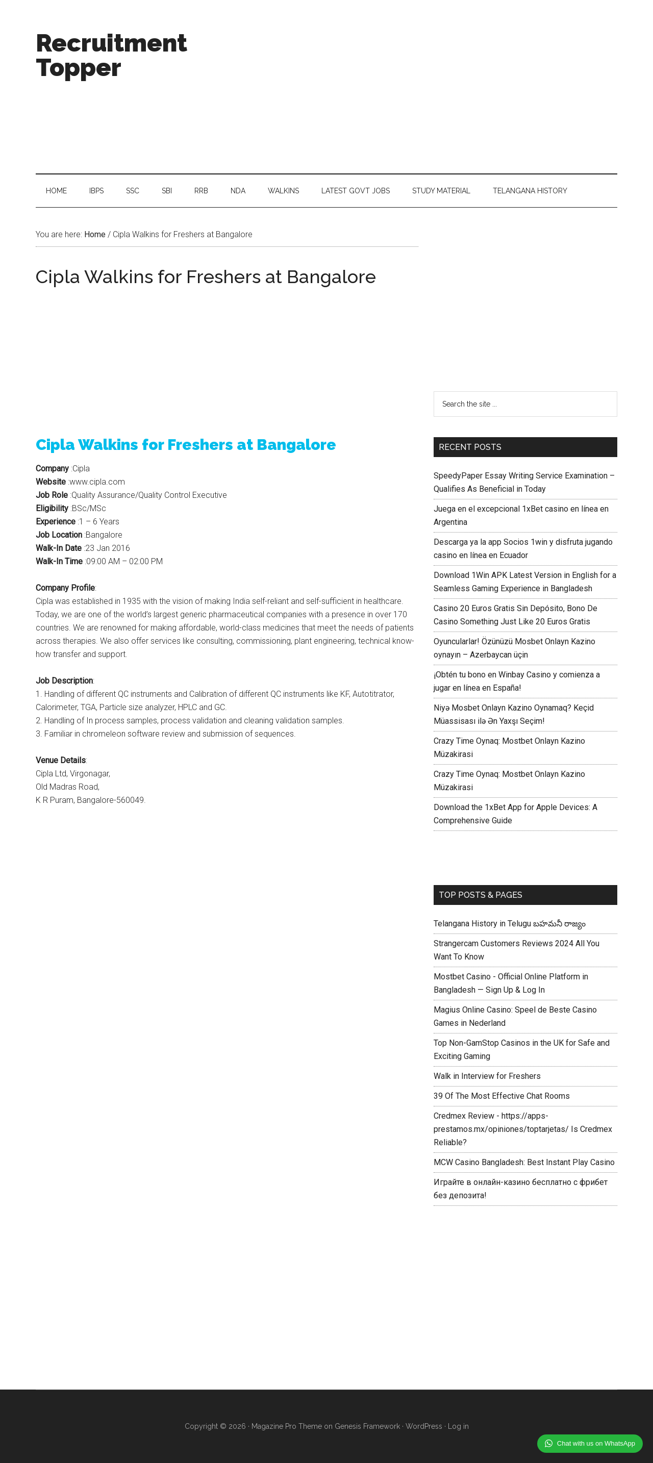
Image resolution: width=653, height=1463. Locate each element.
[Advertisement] (431, 86)
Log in (458, 1426)
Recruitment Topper (111, 55)
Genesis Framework (367, 1426)
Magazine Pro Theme (287, 1426)
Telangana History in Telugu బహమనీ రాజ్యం (510, 923)
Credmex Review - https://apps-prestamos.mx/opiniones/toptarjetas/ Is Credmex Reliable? (523, 1129)
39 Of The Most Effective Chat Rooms (502, 1096)
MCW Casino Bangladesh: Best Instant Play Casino (524, 1162)
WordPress (424, 1426)
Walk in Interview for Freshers (487, 1076)
